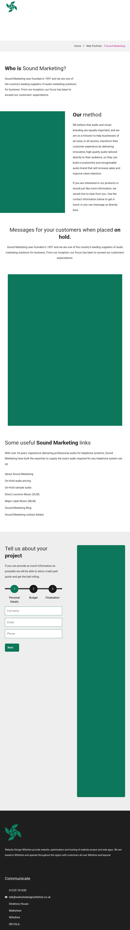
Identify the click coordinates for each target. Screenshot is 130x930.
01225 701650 (98, 4)
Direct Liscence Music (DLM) (22, 494)
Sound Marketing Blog (18, 507)
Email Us (120, 4)
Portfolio (76, 12)
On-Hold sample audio (18, 487)
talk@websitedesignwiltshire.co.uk (30, 897)
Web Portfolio (94, 46)
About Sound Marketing (19, 474)
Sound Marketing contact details (24, 514)
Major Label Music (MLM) (20, 501)
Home (37, 12)
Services (55, 12)
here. (76, 210)
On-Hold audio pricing (18, 480)
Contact (95, 12)
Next (10, 647)
